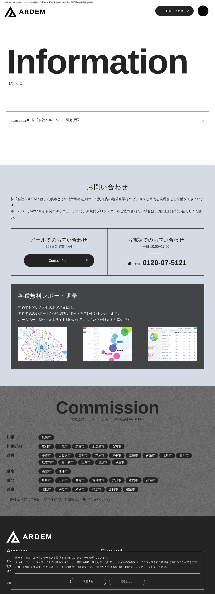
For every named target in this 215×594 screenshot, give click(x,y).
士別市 (63, 480)
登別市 (102, 462)
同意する (88, 581)
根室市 (130, 489)
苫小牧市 (68, 462)
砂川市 (184, 455)
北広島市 (98, 446)
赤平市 (116, 455)
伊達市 (119, 462)
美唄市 (82, 455)
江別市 (46, 446)
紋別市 (80, 489)
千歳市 (63, 446)
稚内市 (133, 480)
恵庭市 (80, 446)
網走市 (63, 489)
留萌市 (150, 480)
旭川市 (46, 480)
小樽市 (46, 455)
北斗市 (63, 471)
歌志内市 (48, 462)
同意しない (127, 581)
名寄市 (80, 480)
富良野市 (98, 480)
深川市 (116, 480)
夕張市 (150, 455)
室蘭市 (85, 462)
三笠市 (133, 455)
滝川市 (167, 455)
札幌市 (46, 437)
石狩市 (116, 446)
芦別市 (99, 455)
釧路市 (113, 489)
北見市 (46, 489)
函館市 (46, 471)
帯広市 (96, 489)
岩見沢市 (65, 455)
